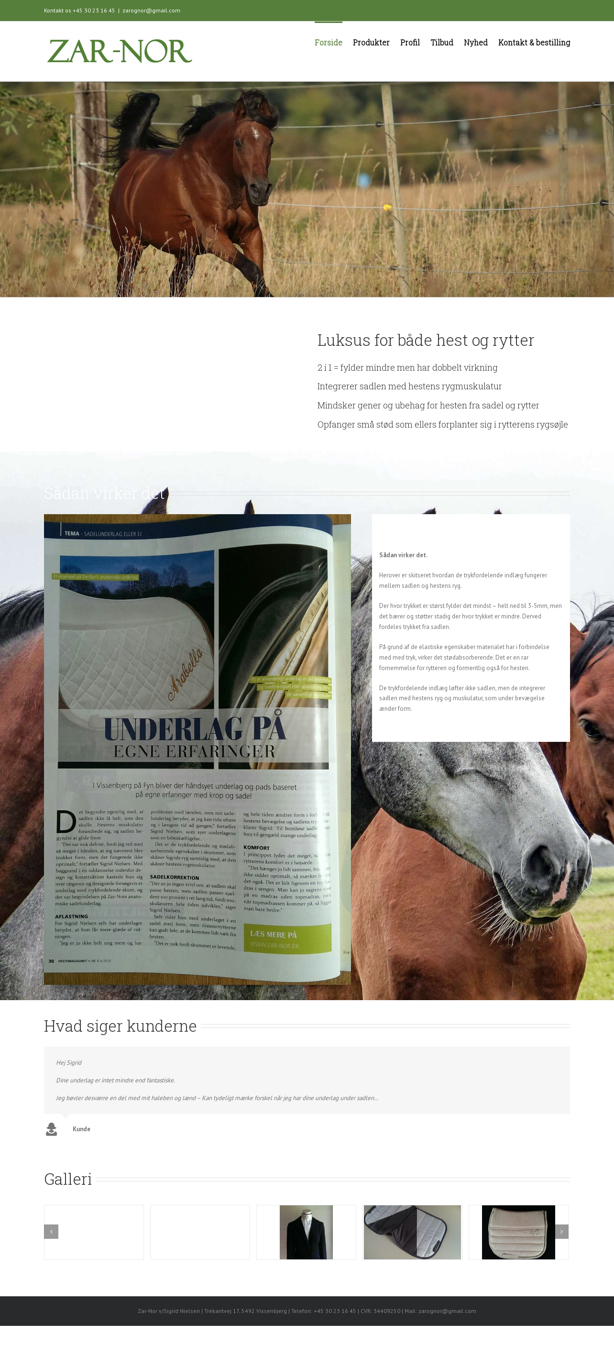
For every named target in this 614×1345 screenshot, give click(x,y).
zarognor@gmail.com (151, 10)
